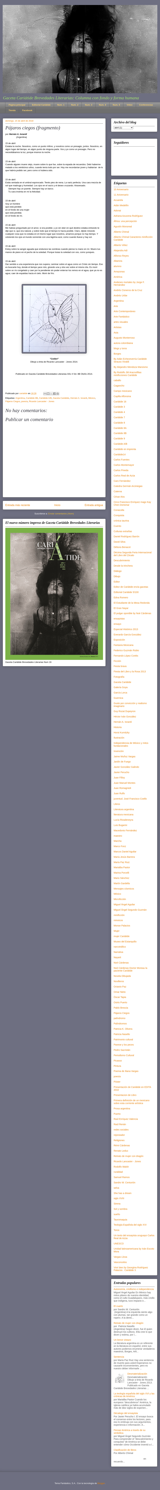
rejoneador (119, 1135)
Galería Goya (121, 687)
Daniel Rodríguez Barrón (126, 536)
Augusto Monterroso (124, 337)
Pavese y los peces (124, 1044)
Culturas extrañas (123, 531)
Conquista (119, 515)
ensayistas (119, 618)
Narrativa (118, 952)
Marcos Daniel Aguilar (125, 851)
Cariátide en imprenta (125, 449)
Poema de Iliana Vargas (126, 1071)
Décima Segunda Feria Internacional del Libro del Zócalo (133, 554)
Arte (116, 306)
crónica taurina (121, 520)
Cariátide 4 (119, 412)
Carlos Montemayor (124, 465)
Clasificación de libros (125, 1450)
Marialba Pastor (122, 867)
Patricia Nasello (122, 1034)
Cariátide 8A (120, 428)
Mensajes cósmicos (124, 888)
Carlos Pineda (121, 470)
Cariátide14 (120, 454)
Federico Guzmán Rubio (126, 650)
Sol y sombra (120, 1209)
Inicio (57, 505)
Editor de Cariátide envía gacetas (131, 587)
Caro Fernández (122, 481)
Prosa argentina (122, 1108)
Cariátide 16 (120, 401)
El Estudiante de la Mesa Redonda (132, 602)
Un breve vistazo (122, 1340)
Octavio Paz (120, 986)
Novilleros (119, 981)
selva (116, 1188)
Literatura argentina (124, 809)
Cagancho (119, 385)
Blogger (101, 1483)
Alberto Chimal (121, 231)
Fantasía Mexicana (123, 645)
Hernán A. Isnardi (78, 398)
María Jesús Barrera (124, 857)
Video (129, 105)
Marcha (118, 841)
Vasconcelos (120, 1262)
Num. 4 (102, 105)
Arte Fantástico (121, 316)
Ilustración (119, 737)
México (91, 398)
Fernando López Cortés (126, 655)
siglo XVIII (119, 1198)
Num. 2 (74, 105)
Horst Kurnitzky (122, 732)
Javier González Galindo (126, 767)
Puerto (117, 1114)
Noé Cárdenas (121, 962)
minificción (119, 915)
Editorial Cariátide (41, 105)
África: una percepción (125, 221)
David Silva (119, 541)
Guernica (118, 698)
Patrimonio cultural (123, 1039)
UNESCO (119, 1243)
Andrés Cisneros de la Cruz (128, 290)
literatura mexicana (123, 814)
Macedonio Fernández (125, 830)
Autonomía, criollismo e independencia (134, 1289)
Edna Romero (121, 597)
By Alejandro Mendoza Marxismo (131, 367)
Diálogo (118, 571)
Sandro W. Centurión (124, 1182)
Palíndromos (120, 1023)
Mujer (117, 931)
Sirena (117, 1203)
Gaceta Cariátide (61, 398)
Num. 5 (116, 105)
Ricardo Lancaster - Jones (41, 401)
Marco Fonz (120, 846)
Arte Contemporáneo (124, 311)
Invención (119, 751)
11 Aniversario (121, 194)
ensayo (117, 624)
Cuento (117, 526)
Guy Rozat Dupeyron (125, 711)
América (118, 277)
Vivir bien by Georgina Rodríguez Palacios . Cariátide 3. (131, 1269)
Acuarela (118, 200)
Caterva (118, 491)
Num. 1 (60, 105)
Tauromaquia (120, 1219)
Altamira (118, 261)
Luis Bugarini (120, 825)
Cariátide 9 (119, 438)
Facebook (27, 110)
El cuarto (118, 1306)
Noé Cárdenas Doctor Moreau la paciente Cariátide (130, 969)
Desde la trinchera (123, 565)
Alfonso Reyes (121, 255)
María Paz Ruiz (122, 862)
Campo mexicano (123, 391)
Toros (116, 1230)
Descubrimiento (122, 560)
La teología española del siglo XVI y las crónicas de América (134, 1395)
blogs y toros (120, 348)
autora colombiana (123, 343)
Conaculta (119, 510)
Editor (117, 581)
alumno (117, 266)
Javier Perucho (121, 772)
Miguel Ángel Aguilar (124, 904)
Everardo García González (127, 634)
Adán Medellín (121, 205)
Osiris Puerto (120, 1002)
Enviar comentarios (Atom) (61, 513)
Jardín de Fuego (122, 761)
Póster (117, 1081)
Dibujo (117, 576)
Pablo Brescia (121, 1007)
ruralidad (118, 1172)
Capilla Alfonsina (122, 396)
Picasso (118, 1060)
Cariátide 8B (32, 398)
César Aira (119, 496)
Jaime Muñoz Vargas (124, 756)
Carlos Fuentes (122, 459)
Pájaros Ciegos (12, 401)
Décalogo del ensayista (126, 1413)
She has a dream (123, 1193)
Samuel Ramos (122, 1177)
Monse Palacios (122, 925)
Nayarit (117, 957)
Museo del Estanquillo (125, 941)
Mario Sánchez (121, 878)
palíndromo (119, 1018)
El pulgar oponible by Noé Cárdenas (132, 613)
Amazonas (119, 271)
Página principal (17, 105)
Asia (116, 332)
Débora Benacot (122, 547)
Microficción (120, 899)
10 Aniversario (121, 189)
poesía (24, 401)
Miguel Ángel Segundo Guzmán (130, 909)
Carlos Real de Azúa (124, 475)
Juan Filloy (119, 777)
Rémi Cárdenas (122, 1145)
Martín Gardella (122, 883)
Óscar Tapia (120, 997)
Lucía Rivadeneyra (123, 820)
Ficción (117, 661)
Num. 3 (88, 105)
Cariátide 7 (119, 417)
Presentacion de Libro (125, 1095)
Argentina (20, 398)
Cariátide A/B (45, 398)
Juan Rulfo (119, 793)
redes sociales (121, 1129)
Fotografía (119, 676)
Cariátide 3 (119, 406)
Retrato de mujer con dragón (128, 1156)
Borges (117, 353)
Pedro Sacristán (122, 1050)
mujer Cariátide (122, 936)
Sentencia (119, 1356)
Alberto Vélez (121, 245)
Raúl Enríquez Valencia (126, 1119)
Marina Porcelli (121, 872)
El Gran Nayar (121, 608)
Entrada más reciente (17, 505)
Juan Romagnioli (122, 788)
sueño (117, 1214)
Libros (117, 804)
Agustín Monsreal (123, 226)
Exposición (119, 639)
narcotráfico (120, 946)
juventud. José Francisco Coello (130, 798)
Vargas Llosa (120, 1257)
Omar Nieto (120, 992)
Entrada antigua (94, 505)
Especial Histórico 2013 (126, 629)
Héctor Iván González (125, 716)
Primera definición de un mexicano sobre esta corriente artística (132, 1102)
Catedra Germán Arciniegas (128, 486)
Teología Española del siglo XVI (130, 1224)
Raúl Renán (120, 1124)
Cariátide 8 (119, 422)
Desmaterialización (137, 1373)
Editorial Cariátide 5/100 (126, 592)
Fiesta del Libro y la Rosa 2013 (130, 671)
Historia (118, 727)
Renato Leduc (121, 1150)
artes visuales (121, 322)
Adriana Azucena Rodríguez (128, 216)
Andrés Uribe (120, 295)
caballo (117, 380)
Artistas (118, 327)
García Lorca (120, 692)
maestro (118, 835)
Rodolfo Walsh (121, 1166)
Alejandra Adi (121, 250)
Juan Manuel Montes (124, 783)
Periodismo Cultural (124, 1055)
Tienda (12, 110)
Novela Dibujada (122, 976)
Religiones (119, 1140)
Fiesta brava (120, 666)
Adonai (117, 210)
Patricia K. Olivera (123, 1029)
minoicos (118, 920)
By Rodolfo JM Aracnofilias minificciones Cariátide (128, 373)
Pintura (117, 1066)
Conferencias (146, 105)
